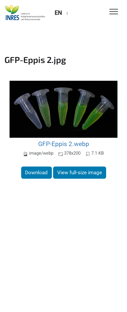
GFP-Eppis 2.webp (63, 144)
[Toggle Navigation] (113, 12)
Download (36, 172)
